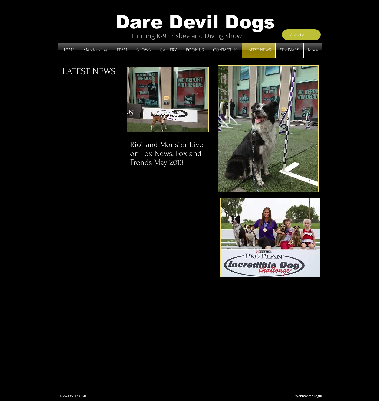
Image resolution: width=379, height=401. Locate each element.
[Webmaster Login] (308, 396)
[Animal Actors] (301, 34)
